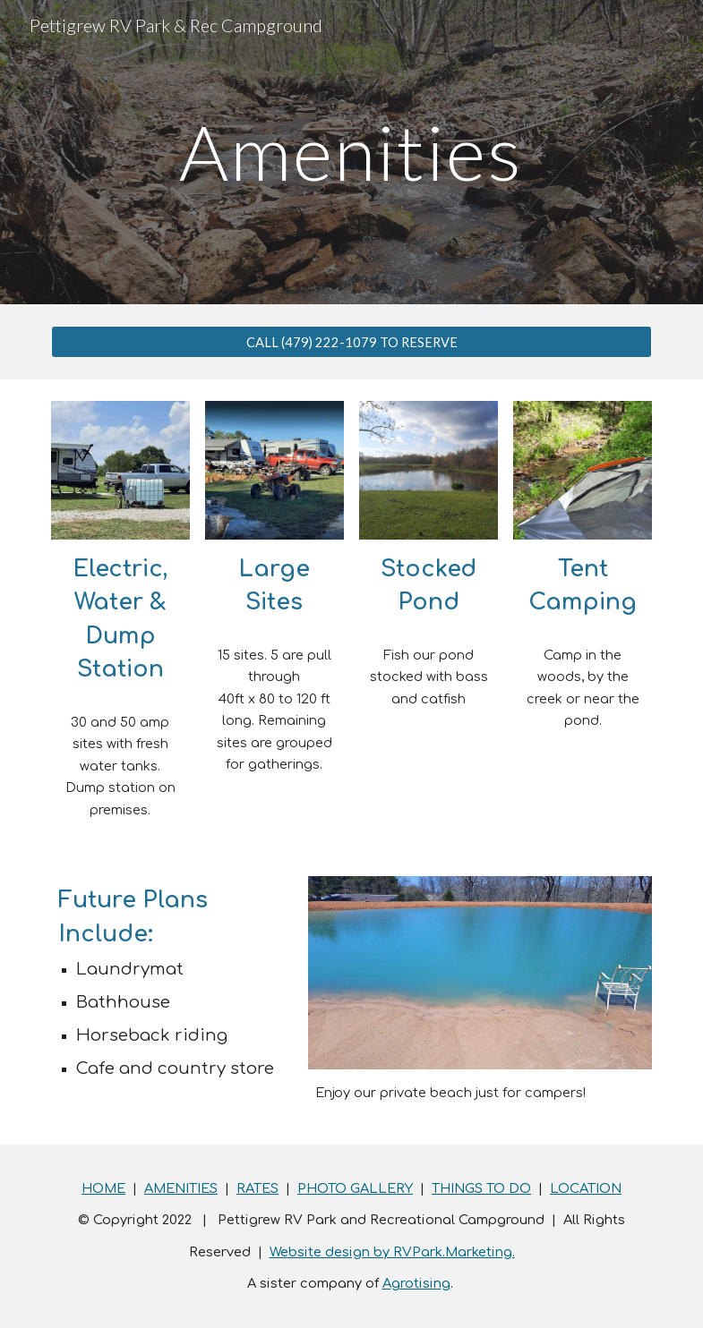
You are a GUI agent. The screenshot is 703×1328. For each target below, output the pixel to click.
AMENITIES (181, 1188)
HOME (103, 1188)
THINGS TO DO (481, 1188)
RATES (257, 1188)
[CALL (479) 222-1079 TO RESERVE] (352, 341)
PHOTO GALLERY (355, 1188)
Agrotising (416, 1283)
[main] (351, 151)
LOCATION (586, 1188)
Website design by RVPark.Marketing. (392, 1252)
